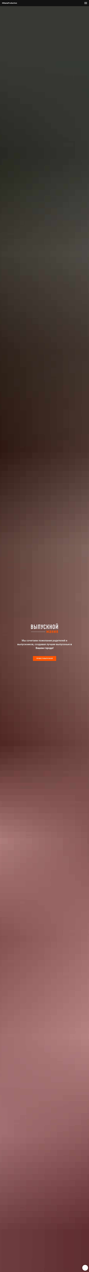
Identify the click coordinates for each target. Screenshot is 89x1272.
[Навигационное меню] (85, 3)
